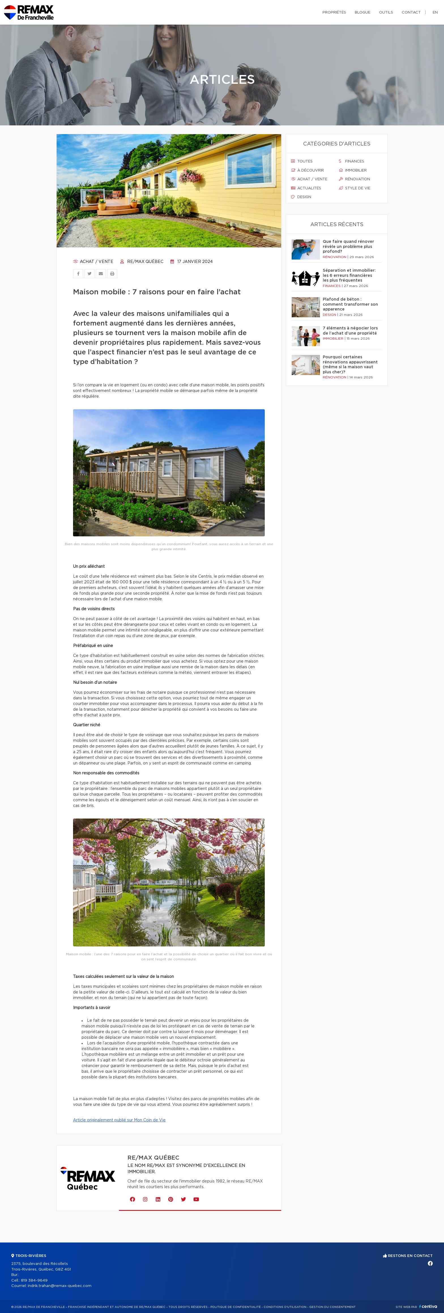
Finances (351, 161)
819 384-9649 (34, 1280)
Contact (411, 12)
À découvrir (307, 170)
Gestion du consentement (332, 1307)
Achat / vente (93, 262)
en (435, 12)
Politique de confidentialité (235, 1307)
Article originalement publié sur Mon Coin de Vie (119, 1120)
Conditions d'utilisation (285, 1307)
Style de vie (354, 188)
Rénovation (354, 179)
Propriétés (334, 12)
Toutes (302, 161)
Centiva (428, 1306)
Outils (386, 12)
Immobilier (353, 170)
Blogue (362, 12)
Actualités (306, 188)
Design (301, 197)
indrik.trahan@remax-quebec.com (59, 1286)
